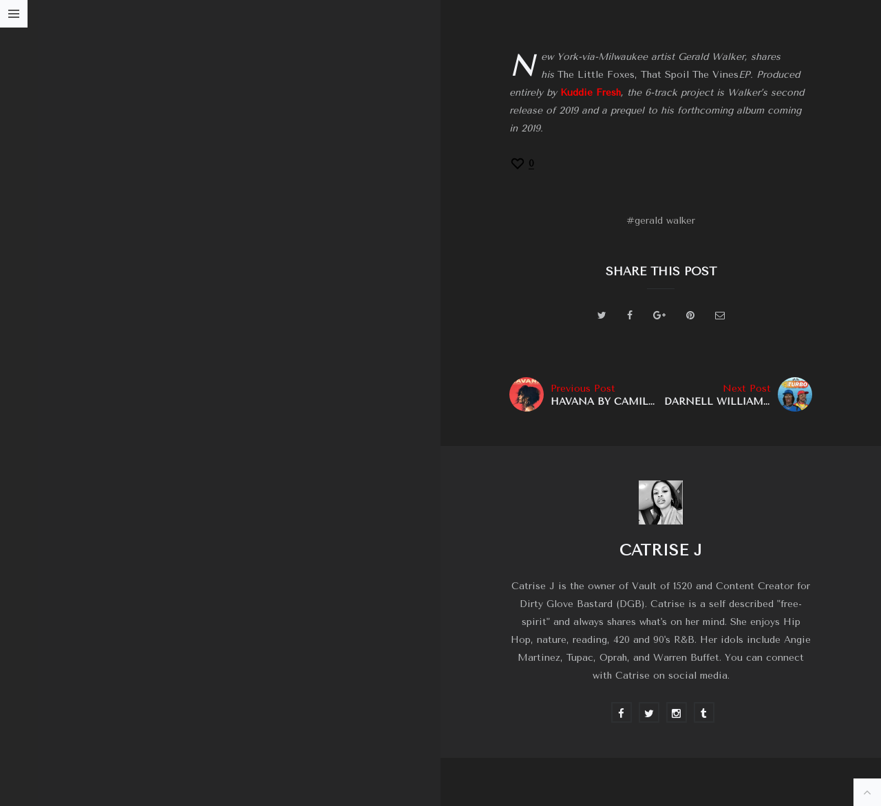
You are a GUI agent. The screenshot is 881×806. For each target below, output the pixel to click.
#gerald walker (660, 220)
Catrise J (660, 550)
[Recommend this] (521, 163)
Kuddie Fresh (590, 92)
